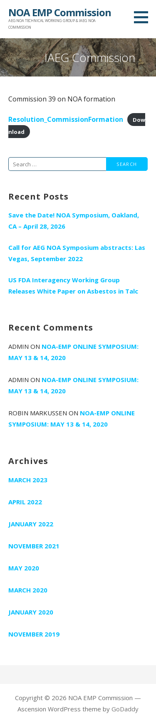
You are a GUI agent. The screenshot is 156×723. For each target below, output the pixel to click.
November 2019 (33, 634)
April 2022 (25, 502)
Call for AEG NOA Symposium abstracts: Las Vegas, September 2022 (76, 253)
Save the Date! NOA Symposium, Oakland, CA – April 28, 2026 (73, 220)
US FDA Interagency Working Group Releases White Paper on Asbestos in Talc (73, 285)
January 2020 (30, 612)
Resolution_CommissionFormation (65, 119)
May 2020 (23, 568)
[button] (144, 17)
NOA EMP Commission (59, 12)
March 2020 (27, 590)
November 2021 (33, 546)
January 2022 (30, 524)
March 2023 (27, 480)
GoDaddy (125, 709)
